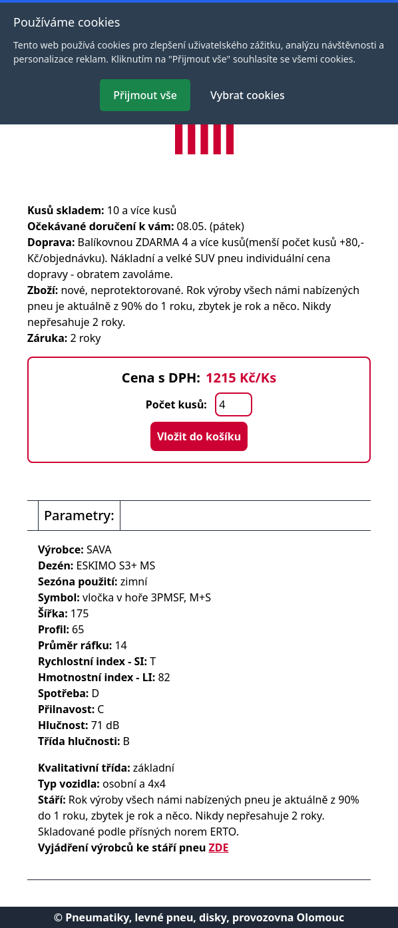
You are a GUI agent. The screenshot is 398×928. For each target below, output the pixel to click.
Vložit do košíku (199, 436)
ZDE (219, 847)
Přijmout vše (145, 95)
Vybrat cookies (247, 95)
